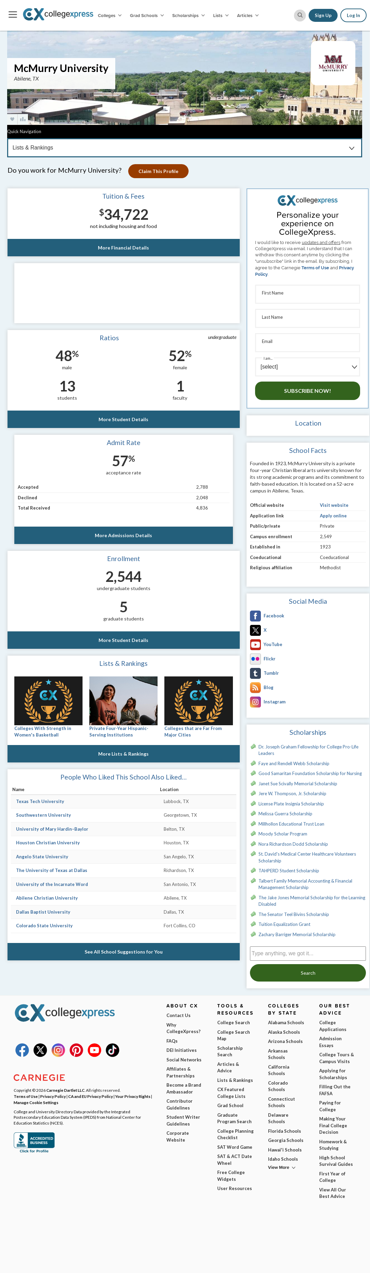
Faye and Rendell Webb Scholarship (293, 763)
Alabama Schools (286, 1022)
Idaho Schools (283, 1159)
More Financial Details (123, 248)
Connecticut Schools (281, 1102)
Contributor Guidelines (179, 1104)
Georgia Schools (286, 1140)
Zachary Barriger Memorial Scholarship (297, 934)
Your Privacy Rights (132, 1096)
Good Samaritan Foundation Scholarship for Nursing (310, 773)
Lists (220, 15)
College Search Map (233, 1035)
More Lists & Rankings (123, 754)
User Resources (234, 1188)
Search (308, 973)
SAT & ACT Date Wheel (234, 1160)
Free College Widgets (231, 1176)
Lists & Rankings (235, 1080)
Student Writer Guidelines (183, 1120)
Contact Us (178, 1015)
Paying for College (330, 1106)
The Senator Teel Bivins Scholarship (293, 914)
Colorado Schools (278, 1086)
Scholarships (188, 15)
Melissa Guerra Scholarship (285, 813)
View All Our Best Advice (332, 1193)
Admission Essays (330, 1042)
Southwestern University (43, 815)
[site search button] (300, 16)
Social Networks (184, 1059)
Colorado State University (44, 925)
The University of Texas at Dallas (51, 870)
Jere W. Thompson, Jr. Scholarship (292, 793)
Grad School (230, 1105)
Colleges (109, 15)
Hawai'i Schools (285, 1150)
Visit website (334, 505)
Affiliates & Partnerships (180, 1072)
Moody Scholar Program (282, 833)
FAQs (172, 1041)
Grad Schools (147, 15)
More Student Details (123, 419)
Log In (353, 15)
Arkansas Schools (278, 1054)
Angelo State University (42, 856)
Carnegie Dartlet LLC (65, 1090)
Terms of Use (315, 267)
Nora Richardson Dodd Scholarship (293, 844)
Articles (247, 15)
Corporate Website (177, 1136)
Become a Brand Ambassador (183, 1088)
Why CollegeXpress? (183, 1028)
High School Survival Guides (336, 1161)
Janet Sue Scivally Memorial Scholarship (297, 783)
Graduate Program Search (234, 1118)
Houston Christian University (48, 842)
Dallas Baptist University (43, 912)
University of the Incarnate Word (52, 884)
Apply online (333, 515)
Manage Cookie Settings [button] (36, 1102)
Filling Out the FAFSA (335, 1090)
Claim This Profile (158, 171)
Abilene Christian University (47, 898)
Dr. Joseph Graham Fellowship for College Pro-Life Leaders (308, 750)
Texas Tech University (40, 801)
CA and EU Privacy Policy (90, 1096)
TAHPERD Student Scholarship (288, 870)
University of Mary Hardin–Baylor (52, 829)
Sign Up (323, 15)
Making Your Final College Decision (333, 1125)
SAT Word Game (234, 1147)
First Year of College (332, 1177)
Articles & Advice (228, 1067)
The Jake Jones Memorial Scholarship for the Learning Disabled (311, 901)
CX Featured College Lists (231, 1093)
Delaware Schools (278, 1118)
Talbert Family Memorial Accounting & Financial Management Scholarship (305, 884)
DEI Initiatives (181, 1050)
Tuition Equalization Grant (284, 924)
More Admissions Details (123, 535)
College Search (233, 1022)
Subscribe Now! (307, 390)
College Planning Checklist (235, 1134)
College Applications (332, 1026)
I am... (268, 358)
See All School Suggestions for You (124, 952)
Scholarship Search (230, 1051)
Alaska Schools (284, 1032)
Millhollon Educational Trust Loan (291, 824)
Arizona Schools (285, 1041)
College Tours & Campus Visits (336, 1058)
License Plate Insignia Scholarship (291, 803)
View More (278, 1167)
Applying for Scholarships (333, 1074)
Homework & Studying (333, 1145)
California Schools (278, 1070)
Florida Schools (284, 1131)
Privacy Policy (53, 1096)
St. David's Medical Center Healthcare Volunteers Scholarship (307, 857)
